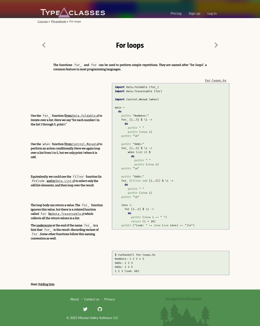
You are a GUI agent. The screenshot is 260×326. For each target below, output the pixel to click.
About (74, 299)
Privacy (109, 299)
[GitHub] (100, 309)
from (80, 115)
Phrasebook (58, 21)
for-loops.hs (215, 80)
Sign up (194, 13)
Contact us (91, 299)
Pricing (176, 13)
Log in (212, 13)
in (65, 214)
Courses (43, 21)
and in (59, 181)
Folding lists (46, 284)
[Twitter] (85, 309)
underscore (44, 225)
